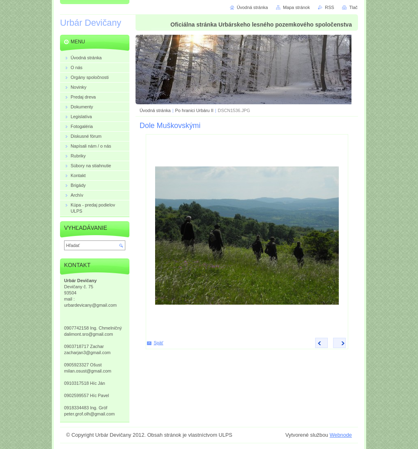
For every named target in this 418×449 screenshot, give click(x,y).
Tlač (353, 7)
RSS (329, 7)
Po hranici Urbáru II (194, 110)
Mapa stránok (296, 7)
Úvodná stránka (155, 110)
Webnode (340, 435)
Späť (158, 342)
